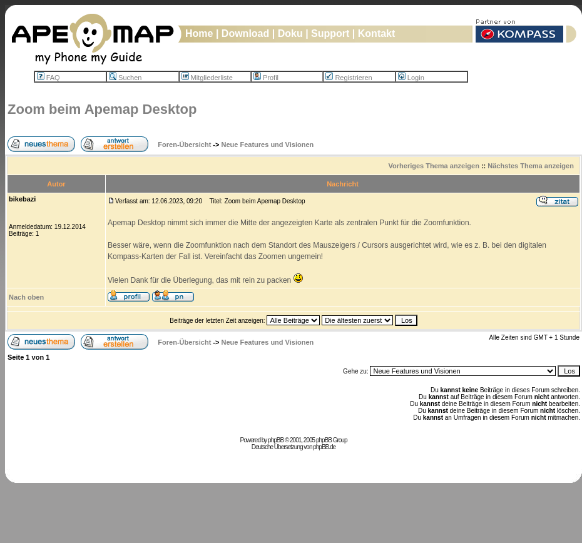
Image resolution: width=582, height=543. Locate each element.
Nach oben (26, 297)
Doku (290, 33)
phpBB (275, 440)
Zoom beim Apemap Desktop (102, 109)
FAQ (48, 77)
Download (245, 33)
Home (199, 33)
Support (330, 33)
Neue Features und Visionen (268, 144)
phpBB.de (324, 447)
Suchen (125, 77)
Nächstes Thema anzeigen (531, 166)
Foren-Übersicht (184, 144)
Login (411, 77)
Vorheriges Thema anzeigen (434, 166)
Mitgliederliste (207, 77)
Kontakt (377, 33)
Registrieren (348, 77)
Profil (265, 77)
